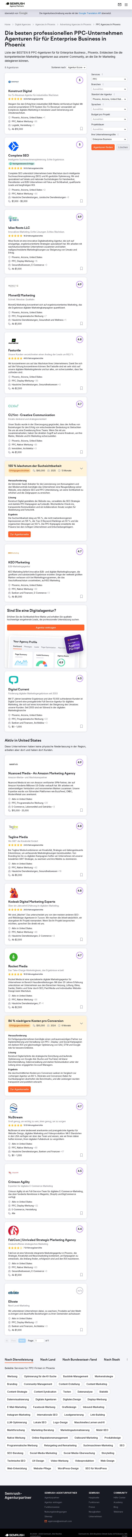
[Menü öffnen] (126, 5)
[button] (77, 67)
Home (7, 24)
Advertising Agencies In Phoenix (75, 24)
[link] (119, 5)
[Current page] (39, 1341)
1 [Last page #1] (48, 1340)
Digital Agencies (23, 24)
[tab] (19, 1360)
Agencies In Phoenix (45, 24)
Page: (31, 1340)
